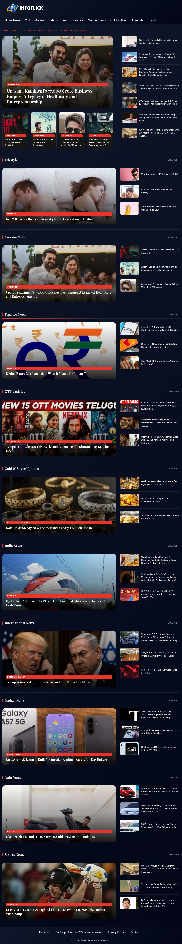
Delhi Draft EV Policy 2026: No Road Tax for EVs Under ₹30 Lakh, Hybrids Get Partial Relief (159, 808)
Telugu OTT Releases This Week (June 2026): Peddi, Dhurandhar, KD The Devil (57, 448)
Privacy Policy (116, 932)
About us (44, 932)
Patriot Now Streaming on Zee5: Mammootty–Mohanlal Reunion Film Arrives (159, 422)
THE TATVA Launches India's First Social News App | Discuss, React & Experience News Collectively (158, 714)
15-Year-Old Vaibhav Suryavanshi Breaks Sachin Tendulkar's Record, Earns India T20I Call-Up (158, 903)
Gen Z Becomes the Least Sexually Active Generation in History (50, 219)
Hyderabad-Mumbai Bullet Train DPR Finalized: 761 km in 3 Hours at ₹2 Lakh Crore (157, 57)
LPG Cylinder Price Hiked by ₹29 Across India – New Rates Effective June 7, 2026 (158, 594)
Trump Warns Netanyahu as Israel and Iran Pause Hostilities (48, 682)
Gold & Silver (119, 20)
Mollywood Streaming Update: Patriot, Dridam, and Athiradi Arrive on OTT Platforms (159, 440)
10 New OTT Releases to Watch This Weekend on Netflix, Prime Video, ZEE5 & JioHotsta (160, 405)
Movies (39, 20)
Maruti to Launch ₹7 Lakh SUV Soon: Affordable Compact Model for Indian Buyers (159, 791)
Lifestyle (137, 20)
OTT (27, 20)
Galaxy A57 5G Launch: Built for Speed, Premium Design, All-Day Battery (56, 759)
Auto (65, 20)
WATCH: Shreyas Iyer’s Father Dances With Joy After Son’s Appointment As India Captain (159, 133)
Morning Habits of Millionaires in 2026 (159, 174)
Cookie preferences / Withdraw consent (79, 932)
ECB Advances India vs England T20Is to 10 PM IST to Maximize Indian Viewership (158, 102)
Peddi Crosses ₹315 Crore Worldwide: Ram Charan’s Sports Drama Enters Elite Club (159, 87)
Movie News (12, 20)
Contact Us (136, 932)
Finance (78, 20)
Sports (152, 20)
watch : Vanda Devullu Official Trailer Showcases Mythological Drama (43, 144)
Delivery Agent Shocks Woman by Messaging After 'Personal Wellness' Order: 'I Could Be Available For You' (158, 577)
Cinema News (14, 85)
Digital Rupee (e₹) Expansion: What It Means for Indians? (46, 373)
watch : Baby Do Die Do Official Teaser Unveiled (14, 142)
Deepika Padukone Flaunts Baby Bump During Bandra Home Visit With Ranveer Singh (158, 117)
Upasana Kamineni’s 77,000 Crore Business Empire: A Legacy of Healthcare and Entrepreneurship (49, 96)
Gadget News (97, 20)
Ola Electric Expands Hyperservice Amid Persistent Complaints (158, 41)
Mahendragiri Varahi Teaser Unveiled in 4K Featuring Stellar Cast (99, 142)
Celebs (53, 20)
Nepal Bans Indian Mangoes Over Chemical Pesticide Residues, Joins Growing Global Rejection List (155, 72)
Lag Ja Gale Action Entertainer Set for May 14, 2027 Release (71, 142)
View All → (174, 160)
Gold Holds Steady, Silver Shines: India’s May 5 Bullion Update (49, 528)
